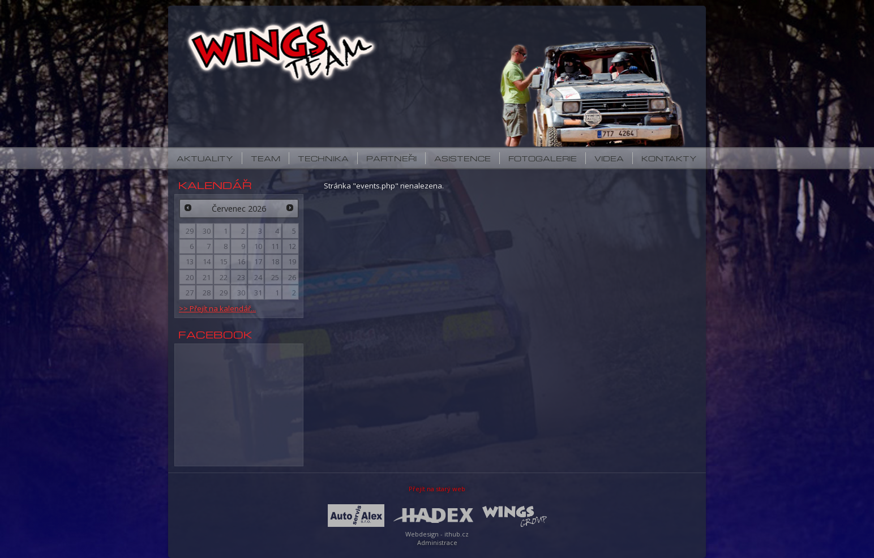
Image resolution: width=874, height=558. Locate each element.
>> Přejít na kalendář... (217, 308)
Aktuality (205, 158)
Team (265, 158)
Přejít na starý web (437, 488)
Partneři (391, 158)
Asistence (462, 158)
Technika (323, 158)
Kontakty (669, 158)
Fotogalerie (542, 158)
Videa (609, 158)
